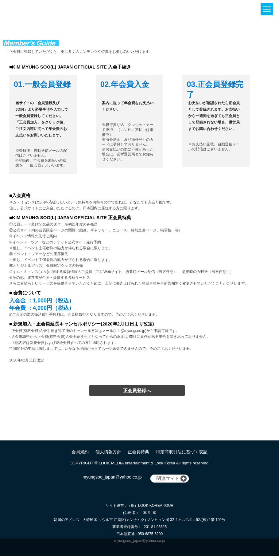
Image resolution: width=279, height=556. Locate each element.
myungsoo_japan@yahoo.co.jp (112, 477)
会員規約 (80, 451)
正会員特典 (138, 451)
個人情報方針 (108, 451)
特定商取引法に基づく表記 (181, 451)
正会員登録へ (137, 390)
